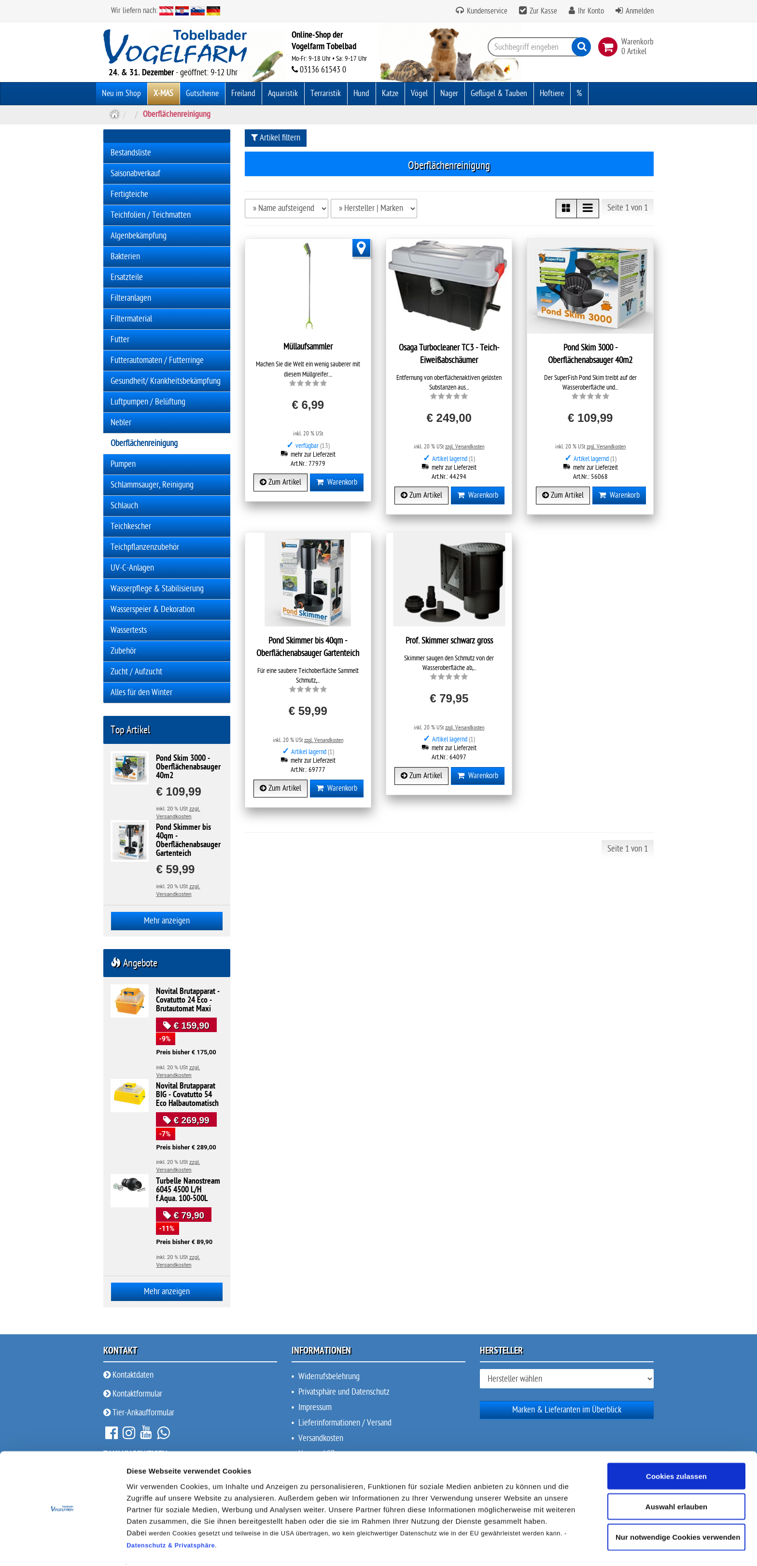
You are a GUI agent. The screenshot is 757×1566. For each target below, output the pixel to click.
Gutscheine (202, 93)
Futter (120, 340)
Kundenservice (486, 11)
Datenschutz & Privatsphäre (170, 1515)
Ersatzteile (127, 277)
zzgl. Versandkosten (464, 446)
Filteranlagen (131, 298)
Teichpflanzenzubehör (145, 547)
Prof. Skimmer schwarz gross (449, 641)
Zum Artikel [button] (280, 482)
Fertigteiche (129, 194)
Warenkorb (336, 482)
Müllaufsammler (308, 347)
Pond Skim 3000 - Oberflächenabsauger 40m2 (188, 768)
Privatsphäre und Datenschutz (344, 1392)
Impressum (315, 1407)
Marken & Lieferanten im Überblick (566, 1410)
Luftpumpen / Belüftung (148, 402)
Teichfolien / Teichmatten (151, 215)
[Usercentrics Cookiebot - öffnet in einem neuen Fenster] (62, 1547)
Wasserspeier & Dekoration (153, 609)
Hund (361, 93)
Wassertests (129, 630)
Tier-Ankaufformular (138, 1413)
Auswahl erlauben (676, 1477)
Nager (449, 93)
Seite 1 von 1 (627, 208)
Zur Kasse (543, 11)
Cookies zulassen (676, 1446)
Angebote (134, 963)
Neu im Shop (121, 93)
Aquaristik (283, 93)
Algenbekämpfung (139, 236)
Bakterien (125, 257)
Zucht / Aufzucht (136, 672)
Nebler (121, 423)
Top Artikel (130, 730)
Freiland (243, 93)
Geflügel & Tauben (499, 93)
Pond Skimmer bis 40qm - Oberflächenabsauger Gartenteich (188, 841)
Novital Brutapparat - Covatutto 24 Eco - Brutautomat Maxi (188, 1001)
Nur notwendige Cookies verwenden (678, 1508)
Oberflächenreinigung (144, 443)
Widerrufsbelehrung (329, 1376)
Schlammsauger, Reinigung (152, 485)
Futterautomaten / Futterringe (157, 360)
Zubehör (123, 651)
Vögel (419, 93)
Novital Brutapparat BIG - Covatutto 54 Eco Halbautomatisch (187, 1095)
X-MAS (163, 93)
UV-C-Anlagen (132, 568)
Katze (390, 93)
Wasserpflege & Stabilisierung (157, 589)
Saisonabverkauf (135, 173)
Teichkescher (131, 526)
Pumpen (123, 464)
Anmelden (640, 11)
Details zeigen (513, 1547)
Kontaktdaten (128, 1375)
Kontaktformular (132, 1394)
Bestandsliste (131, 153)
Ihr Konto (591, 11)
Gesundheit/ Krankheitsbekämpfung (166, 381)
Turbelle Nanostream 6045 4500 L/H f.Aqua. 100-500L (188, 1190)
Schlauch (124, 506)
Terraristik (325, 93)
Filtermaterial (131, 319)
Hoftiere (552, 93)
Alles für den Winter (141, 692)
